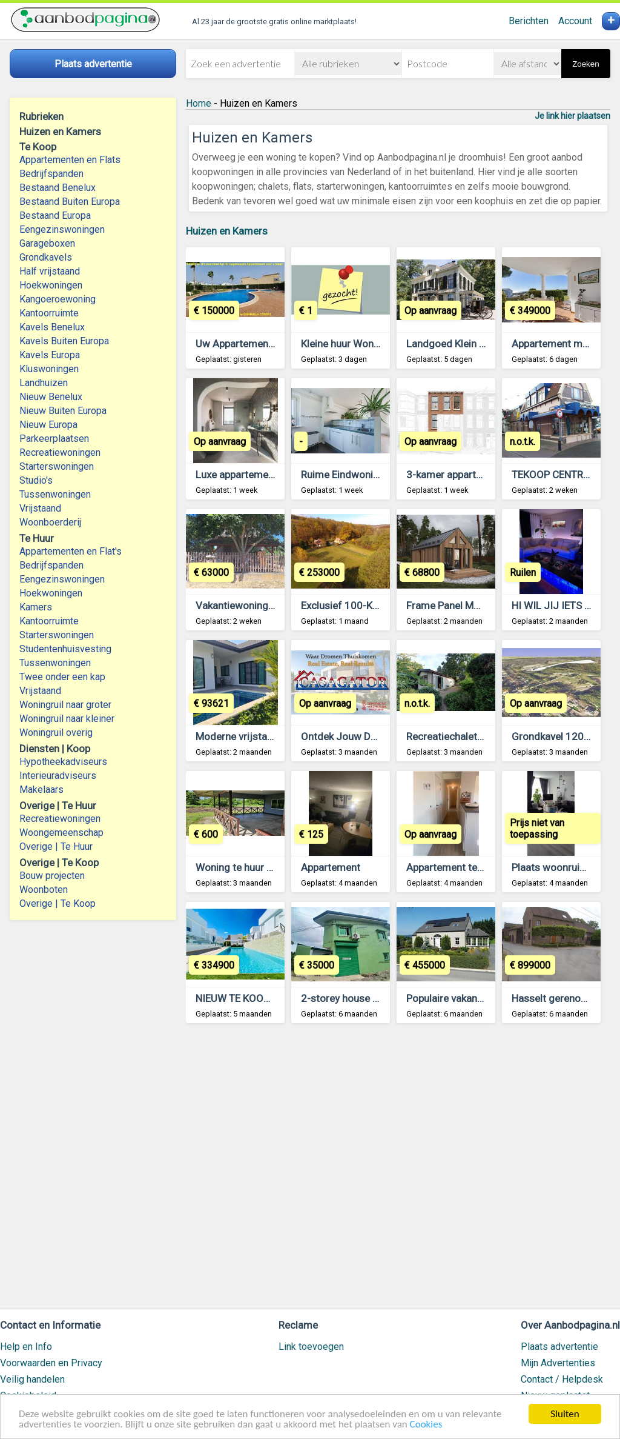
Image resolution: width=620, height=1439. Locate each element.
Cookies (426, 1424)
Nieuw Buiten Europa (63, 410)
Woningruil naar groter (65, 704)
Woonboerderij (50, 522)
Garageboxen (47, 243)
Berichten (529, 21)
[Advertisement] (398, 1171)
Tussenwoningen (55, 494)
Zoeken (585, 63)
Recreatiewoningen (60, 452)
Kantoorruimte (49, 313)
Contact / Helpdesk (562, 1379)
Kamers (35, 607)
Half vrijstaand (49, 271)
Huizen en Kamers (227, 231)
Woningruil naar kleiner (66, 718)
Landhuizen (43, 383)
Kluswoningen (49, 369)
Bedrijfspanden (51, 173)
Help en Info (26, 1346)
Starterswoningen (56, 466)
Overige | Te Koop (57, 903)
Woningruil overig (56, 732)
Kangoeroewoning (57, 299)
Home (198, 103)
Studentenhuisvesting (65, 649)
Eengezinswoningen (62, 229)
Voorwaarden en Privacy (51, 1363)
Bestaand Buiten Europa (69, 201)
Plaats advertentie (559, 1346)
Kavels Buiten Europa (64, 341)
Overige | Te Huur (56, 846)
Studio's (36, 480)
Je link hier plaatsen (572, 116)
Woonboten (43, 889)
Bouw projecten (52, 875)
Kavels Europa (49, 355)
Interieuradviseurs (57, 775)
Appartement (330, 867)
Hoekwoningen (50, 285)
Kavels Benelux (52, 327)
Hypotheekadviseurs (63, 761)
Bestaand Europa (55, 215)
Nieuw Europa (48, 424)
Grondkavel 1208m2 (558, 736)
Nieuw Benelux (50, 396)
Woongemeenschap (61, 832)
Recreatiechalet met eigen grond (480, 736)
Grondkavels (45, 257)
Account (575, 21)
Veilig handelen (32, 1379)
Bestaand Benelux (57, 187)
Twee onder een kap (62, 677)
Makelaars (41, 789)
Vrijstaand (40, 508)
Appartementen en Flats (69, 159)
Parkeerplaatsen (54, 438)
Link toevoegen (311, 1346)
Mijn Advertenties (558, 1363)
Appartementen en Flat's (70, 551)
